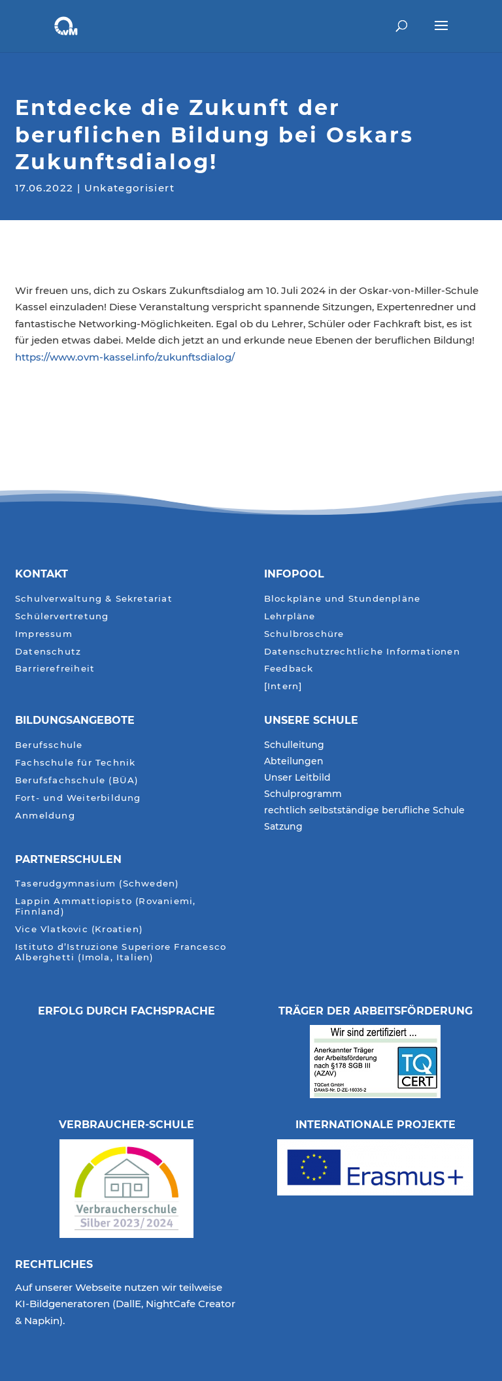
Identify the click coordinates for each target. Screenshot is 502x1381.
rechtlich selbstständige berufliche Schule (364, 810)
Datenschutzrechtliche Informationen (362, 652)
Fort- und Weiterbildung (78, 798)
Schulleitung (294, 745)
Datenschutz (48, 652)
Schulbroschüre (304, 634)
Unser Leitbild (297, 778)
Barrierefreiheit (55, 669)
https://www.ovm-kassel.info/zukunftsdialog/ (125, 357)
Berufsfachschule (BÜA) (77, 780)
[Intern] (283, 686)
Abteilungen (294, 761)
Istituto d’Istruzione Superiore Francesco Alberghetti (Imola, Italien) (120, 952)
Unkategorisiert (129, 186)
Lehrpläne (290, 616)
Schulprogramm (303, 794)
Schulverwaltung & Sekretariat (94, 599)
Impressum (44, 634)
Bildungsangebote (75, 720)
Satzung (283, 827)
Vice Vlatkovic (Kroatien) (79, 929)
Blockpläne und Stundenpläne (342, 599)
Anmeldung (45, 815)
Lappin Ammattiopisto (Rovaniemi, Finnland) (105, 906)
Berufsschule (48, 745)
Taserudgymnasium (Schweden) (97, 883)
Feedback (289, 669)
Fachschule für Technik (75, 763)
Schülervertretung (62, 616)
